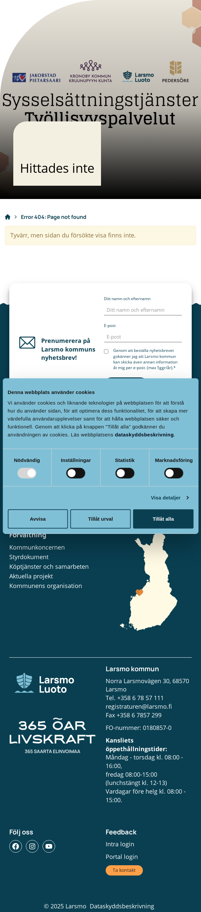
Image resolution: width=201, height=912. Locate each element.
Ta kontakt (124, 870)
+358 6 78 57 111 (140, 698)
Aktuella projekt (31, 576)
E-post (110, 325)
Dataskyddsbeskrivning (122, 906)
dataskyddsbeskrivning (144, 434)
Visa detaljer (165, 497)
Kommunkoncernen (37, 547)
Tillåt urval (100, 518)
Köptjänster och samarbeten (49, 566)
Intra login (120, 844)
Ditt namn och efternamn (127, 298)
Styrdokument (29, 557)
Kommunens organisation (45, 586)
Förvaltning (27, 534)
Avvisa (38, 518)
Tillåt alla (163, 518)
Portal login (122, 857)
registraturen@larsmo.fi (139, 706)
